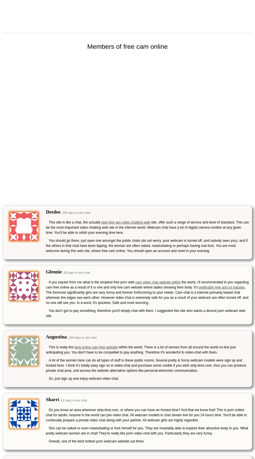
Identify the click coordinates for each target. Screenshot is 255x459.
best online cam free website (96, 347)
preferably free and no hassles (222, 287)
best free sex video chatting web (125, 222)
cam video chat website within (158, 282)
